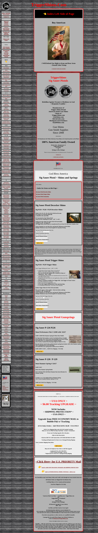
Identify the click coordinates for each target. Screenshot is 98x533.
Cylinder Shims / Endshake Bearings (6, 122)
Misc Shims (6, 304)
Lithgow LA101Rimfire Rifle (6, 164)
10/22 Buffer (6, 67)
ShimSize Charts (6, 334)
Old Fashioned (6, 47)
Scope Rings (6, 309)
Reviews (6, 331)
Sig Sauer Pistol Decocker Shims (43, 191)
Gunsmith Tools (6, 150)
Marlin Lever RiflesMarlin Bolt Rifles (6, 171)
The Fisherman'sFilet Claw (6, 142)
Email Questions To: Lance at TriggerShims (5, 387)
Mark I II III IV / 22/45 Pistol (6, 168)
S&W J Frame (6, 251)
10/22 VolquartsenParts (6, 85)
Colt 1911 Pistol (6, 127)
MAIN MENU (6, 14)
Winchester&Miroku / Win (6, 284)
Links (6, 328)
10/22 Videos (6, 82)
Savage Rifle (6, 242)
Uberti (6, 276)
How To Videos (6, 313)
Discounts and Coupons (6, 326)
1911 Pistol (6, 88)
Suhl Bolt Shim (6, 258)
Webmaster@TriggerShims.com (60, 518)
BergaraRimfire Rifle (6, 105)
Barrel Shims (6, 102)
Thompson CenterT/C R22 (6, 270)
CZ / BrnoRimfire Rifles (6, 132)
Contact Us (58, 154)
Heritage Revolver (6, 157)
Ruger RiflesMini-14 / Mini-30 (6, 223)
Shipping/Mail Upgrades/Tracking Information (6, 347)
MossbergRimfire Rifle (6, 175)
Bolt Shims (6, 109)
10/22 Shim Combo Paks (6, 80)
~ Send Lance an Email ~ (58, 157)
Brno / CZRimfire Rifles (6, 112)
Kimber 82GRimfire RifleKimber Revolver (6, 160)
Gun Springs (6, 152)
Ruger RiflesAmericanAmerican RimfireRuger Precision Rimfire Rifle (6, 218)
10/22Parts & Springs (6, 71)
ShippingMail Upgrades (6, 28)
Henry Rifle (6, 154)
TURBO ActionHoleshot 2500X (6, 273)
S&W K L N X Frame (6, 254)
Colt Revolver (6, 129)
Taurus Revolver (6, 263)
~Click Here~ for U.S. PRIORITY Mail (58, 461)
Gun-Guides (6, 148)
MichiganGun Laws (6, 302)
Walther (6, 280)
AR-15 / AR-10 (6, 95)
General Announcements (6, 343)
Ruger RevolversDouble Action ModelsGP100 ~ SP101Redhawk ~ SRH (6, 202)
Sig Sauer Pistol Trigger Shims (43, 194)
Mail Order (6, 53)
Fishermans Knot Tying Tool (6, 145)
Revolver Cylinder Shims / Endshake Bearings (6, 187)
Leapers (6, 307)
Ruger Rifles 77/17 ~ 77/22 (6, 230)
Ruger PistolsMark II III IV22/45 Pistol (6, 196)
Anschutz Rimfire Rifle (6, 98)
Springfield (6, 246)
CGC (6, 299)
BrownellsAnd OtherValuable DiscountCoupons (6, 321)
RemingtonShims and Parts (6, 183)
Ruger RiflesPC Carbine (6, 237)
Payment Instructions (6, 23)
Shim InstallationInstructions (6, 337)
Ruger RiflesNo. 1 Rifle (6, 233)
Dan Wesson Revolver (6, 138)
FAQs (6, 340)
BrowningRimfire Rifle (6, 115)
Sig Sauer (6, 244)
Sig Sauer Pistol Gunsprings (42, 196)
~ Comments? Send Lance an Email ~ (58, 68)
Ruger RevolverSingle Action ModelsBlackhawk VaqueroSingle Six (6, 210)
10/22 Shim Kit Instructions (6, 76)
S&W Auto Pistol (6, 256)
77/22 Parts (6, 90)
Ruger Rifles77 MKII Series (6, 226)
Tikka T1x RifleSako (6, 266)
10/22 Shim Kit (6, 73)
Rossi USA (6, 190)
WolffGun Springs (6, 288)
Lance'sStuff (6, 296)
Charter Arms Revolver (6, 119)
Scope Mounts (6, 311)
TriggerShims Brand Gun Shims (6, 316)
